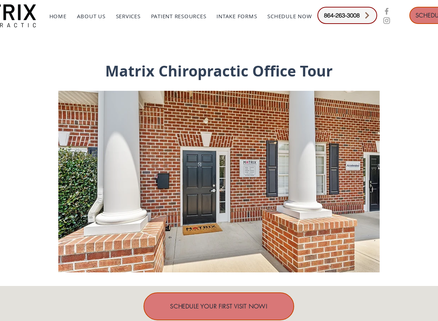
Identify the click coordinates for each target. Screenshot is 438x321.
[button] (91, 16)
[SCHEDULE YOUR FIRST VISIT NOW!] (218, 306)
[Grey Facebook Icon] (386, 11)
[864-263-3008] (347, 15)
